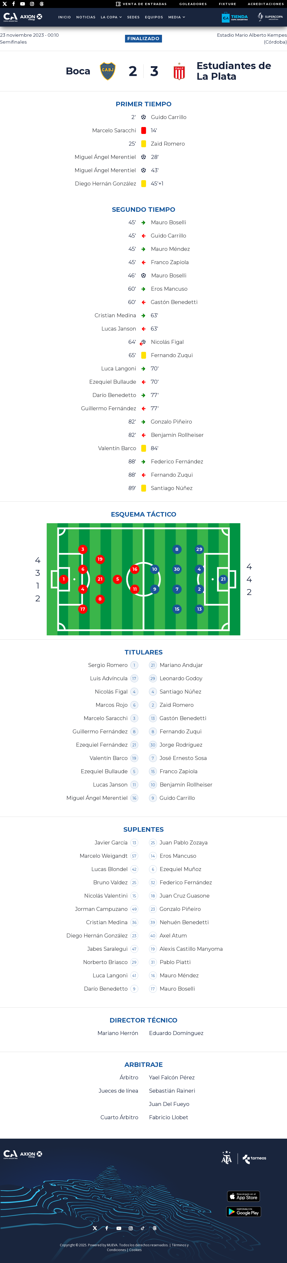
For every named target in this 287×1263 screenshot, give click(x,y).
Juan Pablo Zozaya (184, 842)
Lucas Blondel (109, 869)
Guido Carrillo (177, 798)
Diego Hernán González (97, 935)
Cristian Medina (107, 922)
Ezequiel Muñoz (180, 869)
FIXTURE (227, 4)
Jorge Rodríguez (181, 745)
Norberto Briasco (105, 962)
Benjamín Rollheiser (186, 785)
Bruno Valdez (110, 882)
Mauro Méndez (179, 975)
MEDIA (174, 17)
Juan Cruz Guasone (185, 896)
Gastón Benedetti (183, 718)
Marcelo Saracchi (106, 718)
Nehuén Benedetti (184, 922)
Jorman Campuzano (101, 909)
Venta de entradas (145, 4)
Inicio (64, 17)
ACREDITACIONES (266, 4)
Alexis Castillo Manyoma (191, 949)
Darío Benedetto (106, 989)
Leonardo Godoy (181, 678)
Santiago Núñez (180, 691)
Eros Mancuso (178, 856)
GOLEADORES (193, 4)
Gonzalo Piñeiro (180, 909)
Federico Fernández (186, 882)
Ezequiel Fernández (102, 745)
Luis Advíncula (109, 678)
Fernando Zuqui (181, 731)
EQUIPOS (154, 17)
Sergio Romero (108, 665)
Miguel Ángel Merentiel (97, 798)
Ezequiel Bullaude (104, 771)
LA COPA (109, 17)
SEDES (133, 17)
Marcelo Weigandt (104, 856)
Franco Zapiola (179, 771)
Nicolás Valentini (106, 896)
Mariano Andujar (181, 665)
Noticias (85, 17)
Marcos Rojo (111, 705)
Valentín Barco (109, 758)
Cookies (135, 1250)
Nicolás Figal (111, 691)
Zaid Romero (177, 705)
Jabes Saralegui (107, 949)
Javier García (111, 842)
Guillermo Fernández (100, 731)
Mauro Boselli (177, 989)
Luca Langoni (110, 975)
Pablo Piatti (175, 962)
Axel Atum (173, 935)
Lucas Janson (110, 785)
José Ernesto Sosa (183, 758)
